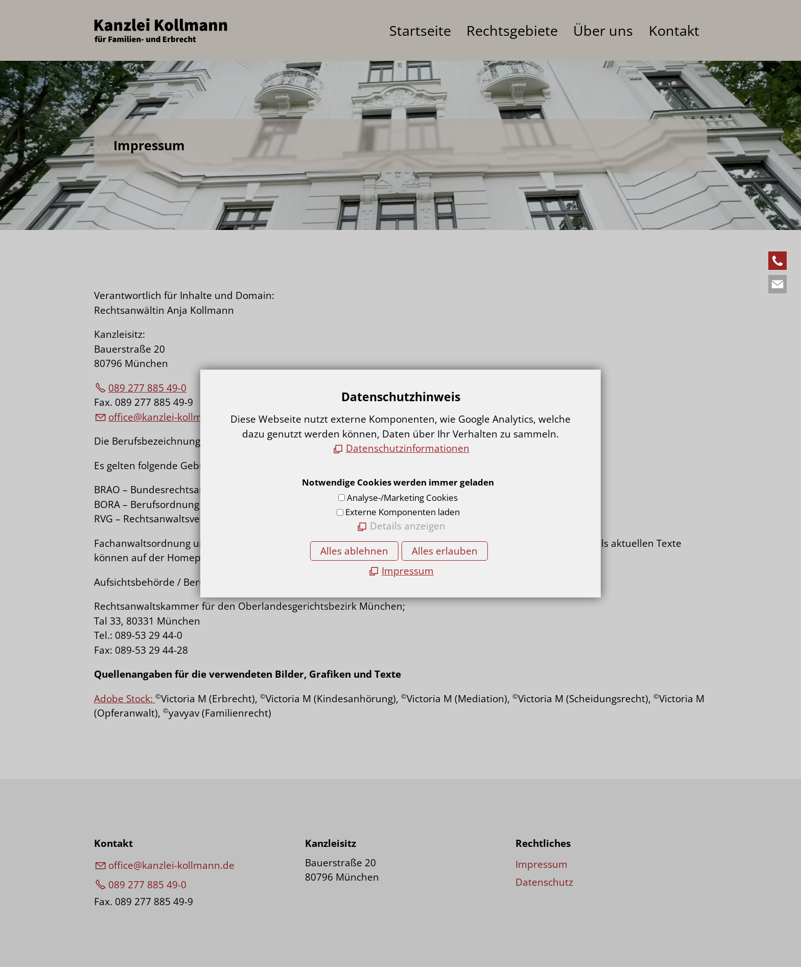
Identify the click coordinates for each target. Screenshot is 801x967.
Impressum (541, 864)
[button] (777, 260)
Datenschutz (544, 882)
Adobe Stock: (124, 698)
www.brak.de (409, 557)
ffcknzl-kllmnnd (171, 417)
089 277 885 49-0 (147, 388)
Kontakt (674, 30)
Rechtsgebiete (512, 30)
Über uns (603, 30)
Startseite (420, 30)
